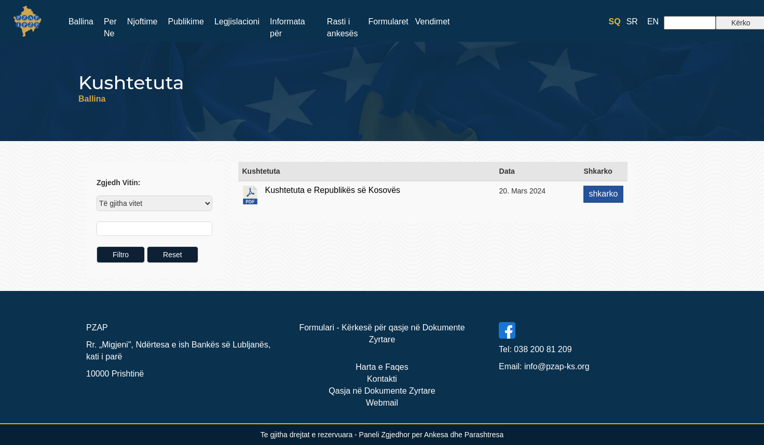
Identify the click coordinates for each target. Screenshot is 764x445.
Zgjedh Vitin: (119, 182)
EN (653, 21)
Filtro (121, 255)
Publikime (186, 21)
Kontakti (382, 378)
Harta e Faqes (382, 367)
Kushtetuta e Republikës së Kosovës (333, 190)
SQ (615, 21)
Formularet (388, 21)
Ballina (81, 21)
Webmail (382, 402)
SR (632, 21)
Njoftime (142, 21)
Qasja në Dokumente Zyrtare (382, 390)
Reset (172, 255)
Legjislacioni (237, 21)
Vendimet (432, 21)
